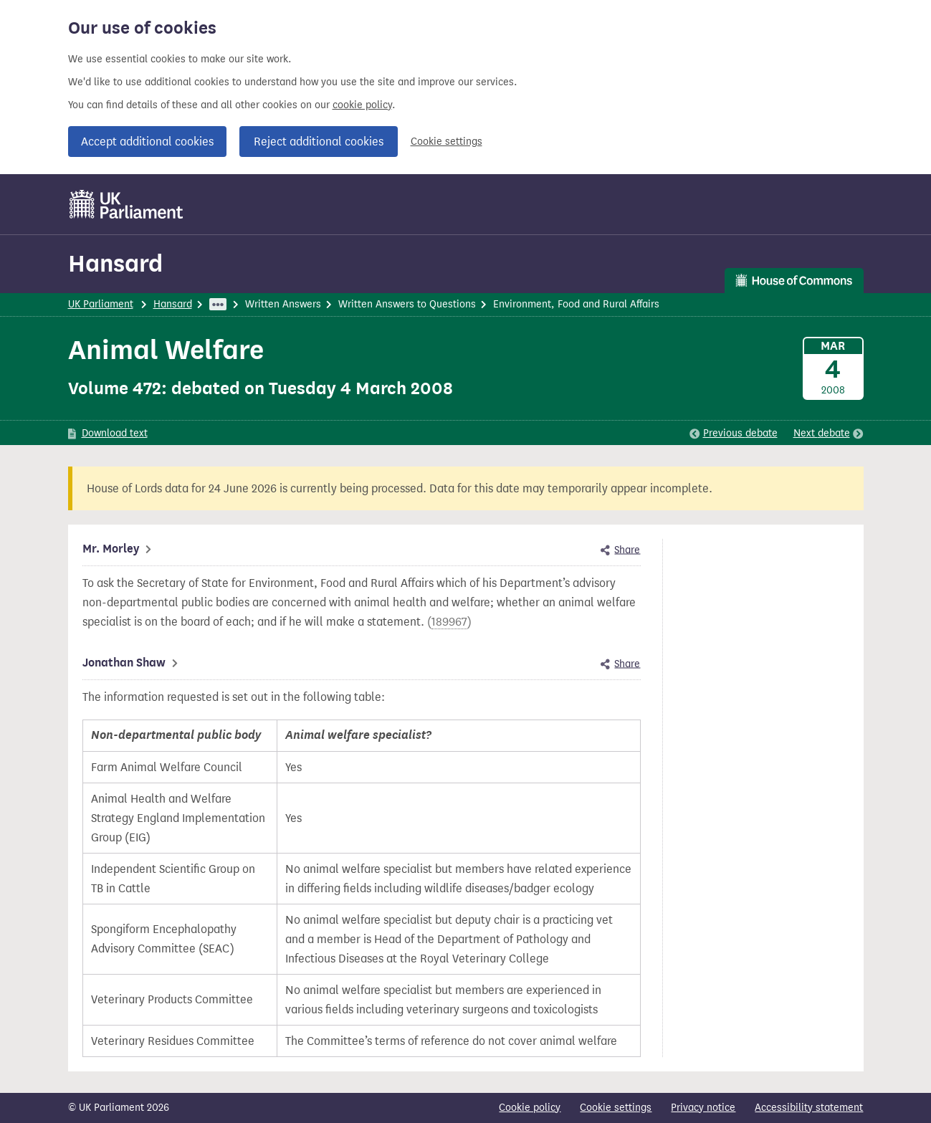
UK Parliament (100, 304)
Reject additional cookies (318, 141)
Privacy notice (703, 1108)
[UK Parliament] (126, 204)
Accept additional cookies (147, 141)
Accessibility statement (809, 1108)
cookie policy (362, 105)
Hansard (115, 263)
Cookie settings (446, 141)
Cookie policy (529, 1108)
